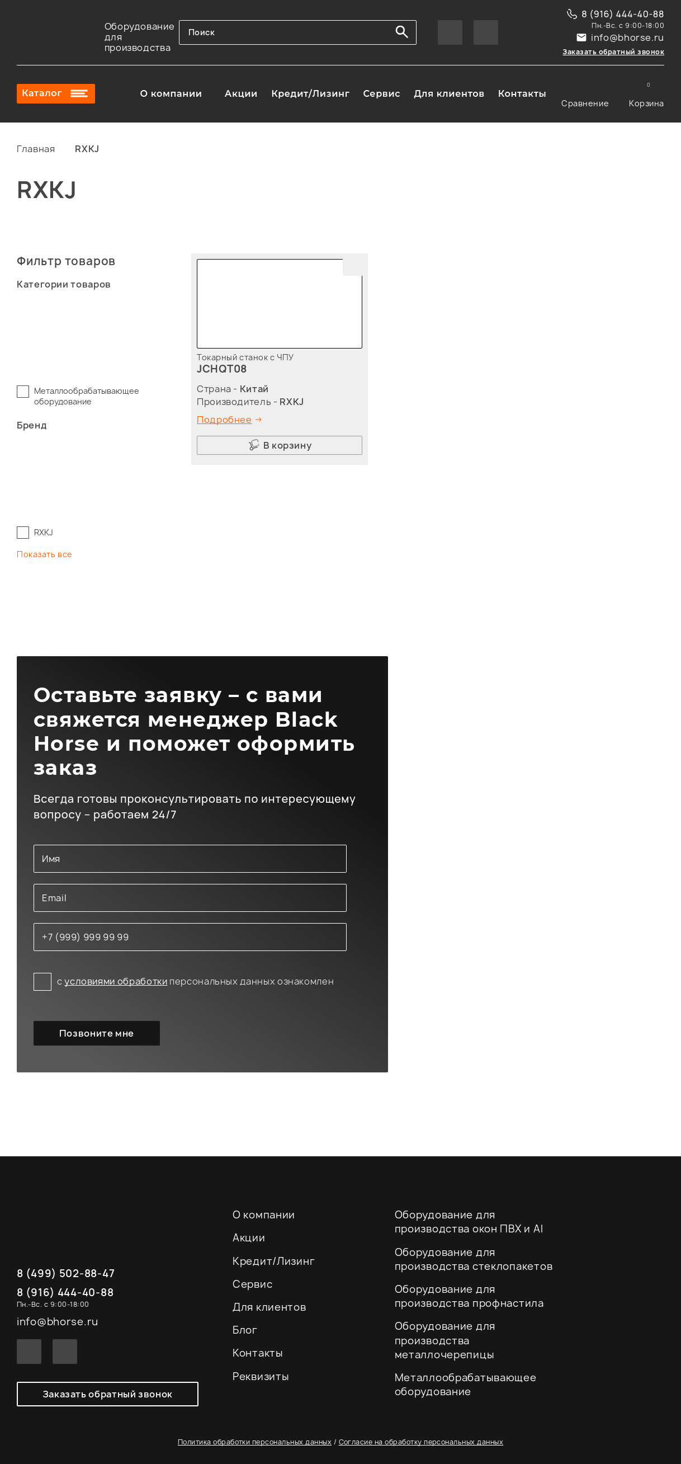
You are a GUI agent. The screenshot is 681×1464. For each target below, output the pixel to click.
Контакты (522, 94)
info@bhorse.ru (627, 37)
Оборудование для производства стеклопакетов (474, 1259)
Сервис (381, 94)
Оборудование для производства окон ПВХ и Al (469, 1222)
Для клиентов (449, 94)
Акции (241, 94)
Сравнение (585, 94)
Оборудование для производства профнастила (469, 1296)
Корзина (646, 94)
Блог (245, 1330)
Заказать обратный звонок (613, 52)
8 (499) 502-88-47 (66, 1274)
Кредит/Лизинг (310, 94)
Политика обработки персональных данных (255, 1442)
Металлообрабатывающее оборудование (86, 396)
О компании (171, 94)
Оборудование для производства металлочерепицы (445, 1340)
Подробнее (224, 419)
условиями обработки (115, 981)
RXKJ (43, 532)
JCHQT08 (222, 369)
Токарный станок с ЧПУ (245, 357)
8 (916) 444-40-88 (622, 14)
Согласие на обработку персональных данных (421, 1442)
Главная (36, 149)
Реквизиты (261, 1376)
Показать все (45, 554)
